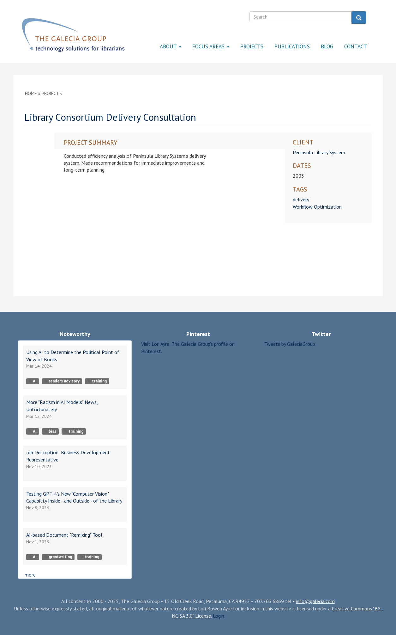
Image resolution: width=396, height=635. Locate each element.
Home (31, 93)
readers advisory (62, 381)
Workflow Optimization (317, 207)
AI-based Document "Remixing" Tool (64, 535)
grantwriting (58, 556)
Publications (292, 46)
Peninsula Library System (319, 152)
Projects (251, 46)
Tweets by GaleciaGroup (289, 344)
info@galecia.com (315, 601)
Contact (355, 46)
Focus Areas (210, 46)
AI (33, 381)
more (30, 574)
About (170, 46)
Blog (327, 46)
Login (218, 616)
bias (50, 431)
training (97, 381)
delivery (301, 199)
